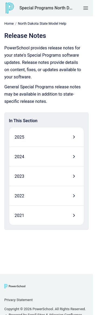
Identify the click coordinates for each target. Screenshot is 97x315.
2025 (19, 136)
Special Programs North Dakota (46, 7)
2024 (19, 156)
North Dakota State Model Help (42, 23)
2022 (19, 195)
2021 (19, 215)
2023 (19, 176)
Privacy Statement (18, 300)
